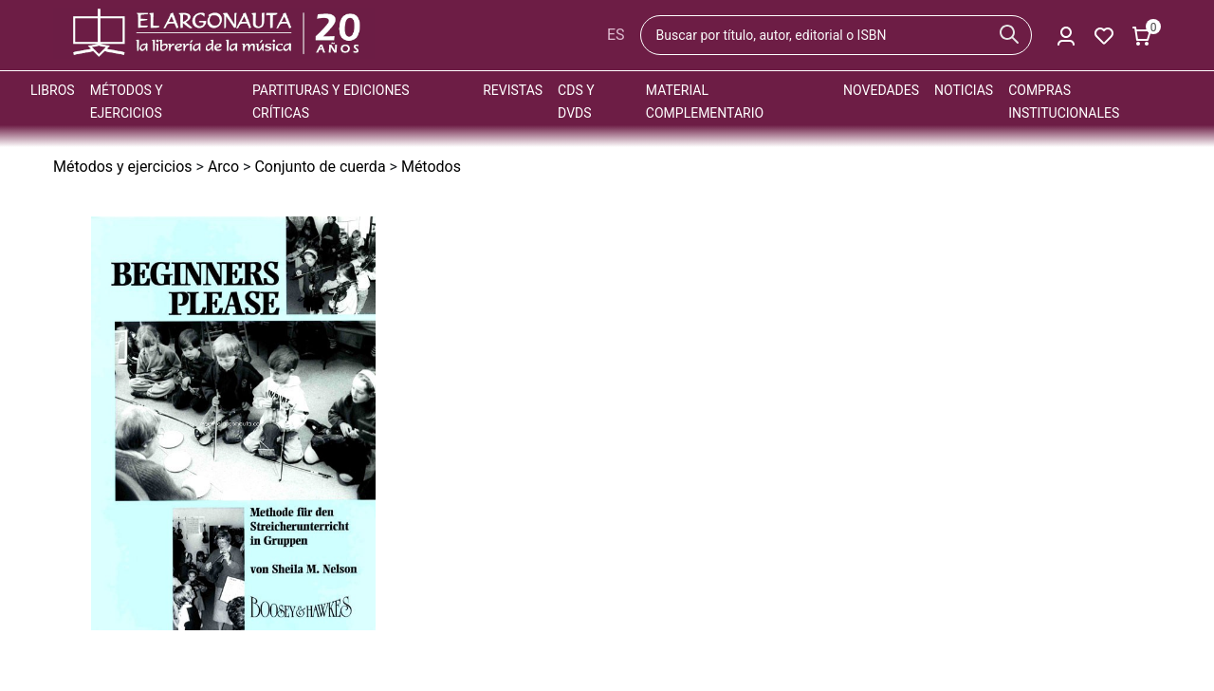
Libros (52, 90)
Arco (223, 167)
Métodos (431, 167)
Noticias (963, 90)
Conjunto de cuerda (319, 167)
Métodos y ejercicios (123, 167)
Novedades (881, 90)
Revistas (513, 90)
